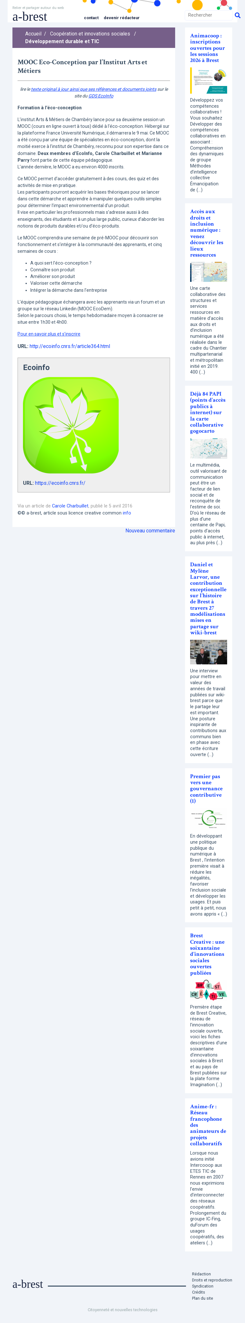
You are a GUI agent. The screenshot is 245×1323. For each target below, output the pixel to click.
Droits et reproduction (212, 1280)
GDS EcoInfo (100, 95)
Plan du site (202, 1298)
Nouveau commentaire (150, 531)
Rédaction (201, 1274)
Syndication (202, 1286)
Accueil (33, 34)
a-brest (29, 16)
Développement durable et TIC (62, 41)
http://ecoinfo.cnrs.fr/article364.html (70, 346)
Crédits (198, 1292)
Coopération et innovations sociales (90, 34)
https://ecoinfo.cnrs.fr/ (60, 483)
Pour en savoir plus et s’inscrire (49, 334)
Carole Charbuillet (70, 506)
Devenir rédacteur (122, 17)
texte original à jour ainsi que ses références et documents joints (93, 89)
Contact (91, 17)
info (127, 513)
